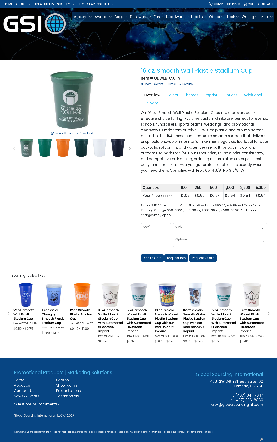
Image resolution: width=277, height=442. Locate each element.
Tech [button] (230, 16)
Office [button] (214, 16)
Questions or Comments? (37, 404)
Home (19, 380)
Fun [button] (157, 16)
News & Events (26, 396)
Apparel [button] (81, 16)
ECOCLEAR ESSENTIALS (96, 4)
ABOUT (20, 4)
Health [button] (197, 16)
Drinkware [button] (139, 16)
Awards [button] (101, 16)
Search (216, 4)
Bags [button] (119, 16)
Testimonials (67, 396)
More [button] (264, 16)
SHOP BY (63, 4)
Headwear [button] (175, 16)
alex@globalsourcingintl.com (237, 404)
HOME (8, 4)
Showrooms (66, 385)
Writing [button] (248, 16)
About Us (22, 385)
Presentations (68, 390)
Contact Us (24, 390)
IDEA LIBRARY (44, 4)
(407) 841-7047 (249, 395)
